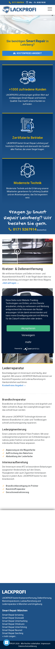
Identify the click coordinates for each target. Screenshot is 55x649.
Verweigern (28, 335)
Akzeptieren (28, 328)
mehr (28, 341)
